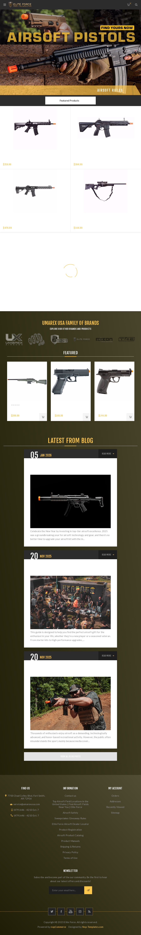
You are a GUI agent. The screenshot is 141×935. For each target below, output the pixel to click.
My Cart (130, 3)
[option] (27, 391)
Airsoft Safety (70, 812)
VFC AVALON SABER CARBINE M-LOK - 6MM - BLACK (28, 224)
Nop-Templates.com (92, 926)
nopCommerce (58, 926)
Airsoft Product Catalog (70, 835)
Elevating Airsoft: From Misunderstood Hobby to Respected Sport (66, 670)
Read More (106, 453)
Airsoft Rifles (110, 90)
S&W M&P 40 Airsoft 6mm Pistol (110, 410)
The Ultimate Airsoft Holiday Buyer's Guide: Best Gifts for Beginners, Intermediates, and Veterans (67, 569)
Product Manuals (70, 840)
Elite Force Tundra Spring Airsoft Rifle (95, 224)
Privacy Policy (70, 852)
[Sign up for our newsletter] (66, 890)
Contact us (70, 795)
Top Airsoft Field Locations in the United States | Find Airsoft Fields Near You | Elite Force (70, 804)
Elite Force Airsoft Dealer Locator (70, 824)
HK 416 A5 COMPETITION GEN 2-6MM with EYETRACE (100, 160)
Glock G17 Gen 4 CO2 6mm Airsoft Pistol (66, 410)
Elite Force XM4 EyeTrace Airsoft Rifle (24, 160)
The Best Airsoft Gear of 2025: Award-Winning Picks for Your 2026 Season (69, 468)
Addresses (115, 801)
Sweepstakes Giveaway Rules (70, 818)
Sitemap (115, 812)
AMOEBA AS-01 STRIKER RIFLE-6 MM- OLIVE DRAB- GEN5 (24, 411)
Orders (115, 795)
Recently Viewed (115, 807)
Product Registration (70, 829)
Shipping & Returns (70, 846)
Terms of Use (70, 857)
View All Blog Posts (71, 756)
